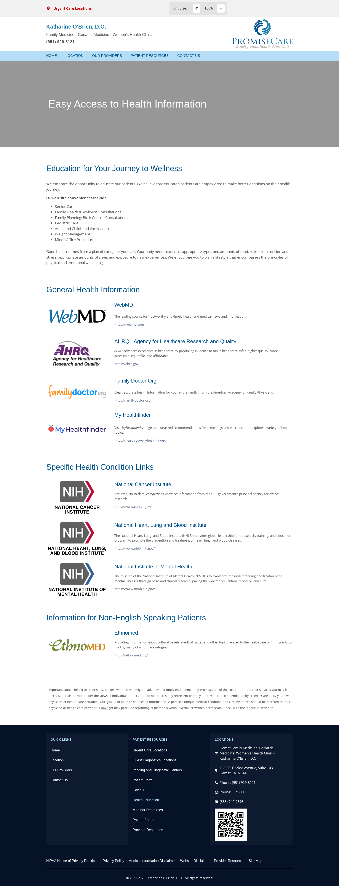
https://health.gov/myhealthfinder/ (140, 440)
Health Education (146, 800)
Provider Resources (148, 830)
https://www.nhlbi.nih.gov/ (134, 548)
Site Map (255, 861)
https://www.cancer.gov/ (132, 506)
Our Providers (107, 56)
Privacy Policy (113, 861)
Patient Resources (150, 56)
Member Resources (148, 810)
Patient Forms (143, 820)
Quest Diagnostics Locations (154, 760)
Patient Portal (143, 780)
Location (74, 56)
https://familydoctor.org (132, 400)
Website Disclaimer (195, 861)
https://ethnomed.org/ (131, 655)
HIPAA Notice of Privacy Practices (72, 861)
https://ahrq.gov (126, 364)
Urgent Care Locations (150, 750)
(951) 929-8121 (60, 42)
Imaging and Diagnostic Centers (157, 770)
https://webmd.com (129, 324)
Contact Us (188, 56)
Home (51, 56)
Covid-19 (139, 790)
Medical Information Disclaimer (152, 861)
